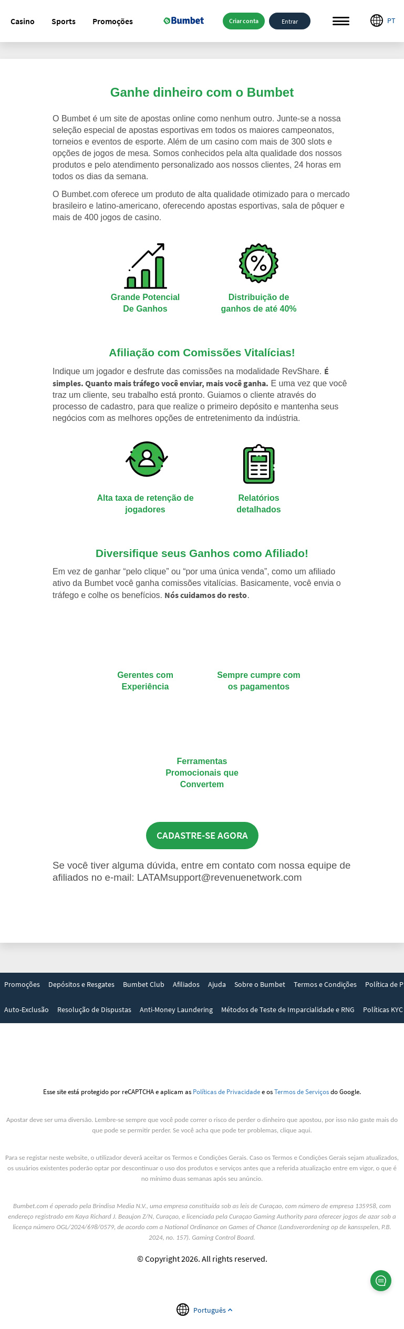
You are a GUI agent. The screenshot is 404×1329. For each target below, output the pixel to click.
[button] (22, 21)
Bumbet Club (143, 984)
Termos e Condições (325, 984)
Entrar (290, 21)
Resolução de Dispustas (94, 1009)
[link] (22, 985)
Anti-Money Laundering (176, 1009)
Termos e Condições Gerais (209, 1157)
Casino (23, 21)
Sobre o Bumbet (259, 984)
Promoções (112, 21)
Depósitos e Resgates (81, 984)
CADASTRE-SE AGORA (202, 835)
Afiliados (186, 984)
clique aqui (295, 1130)
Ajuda (217, 984)
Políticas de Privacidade (226, 1091)
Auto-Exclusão (26, 1009)
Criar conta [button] (243, 21)
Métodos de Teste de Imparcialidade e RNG (288, 1009)
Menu (341, 21)
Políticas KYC (383, 1009)
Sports (63, 21)
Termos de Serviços (301, 1091)
